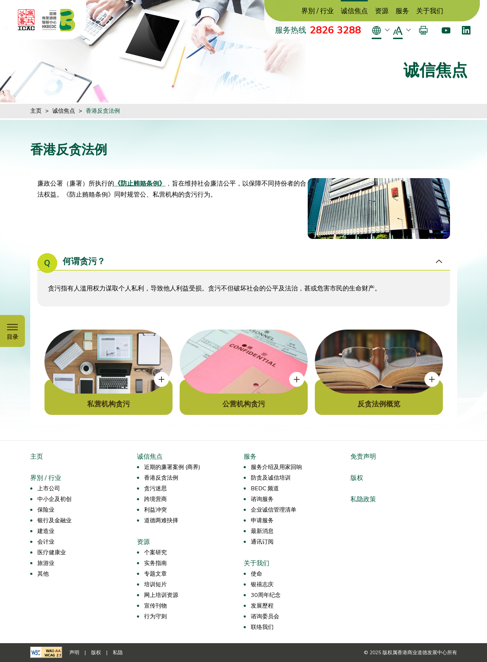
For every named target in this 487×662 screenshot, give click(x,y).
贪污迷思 (155, 488)
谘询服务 (262, 499)
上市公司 (48, 488)
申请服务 (262, 520)
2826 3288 (335, 30)
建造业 (45, 531)
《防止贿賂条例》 (139, 183)
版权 (356, 477)
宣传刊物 (155, 605)
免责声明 (363, 456)
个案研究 (155, 552)
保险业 (45, 509)
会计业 (45, 541)
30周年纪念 (266, 595)
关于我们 (429, 11)
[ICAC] (26, 20)
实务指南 (155, 563)
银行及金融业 (54, 520)
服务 (402, 11)
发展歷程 (262, 605)
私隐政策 (363, 499)
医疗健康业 (51, 552)
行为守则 (155, 616)
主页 (36, 111)
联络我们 (262, 627)
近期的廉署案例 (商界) (172, 467)
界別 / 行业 (317, 11)
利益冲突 (155, 509)
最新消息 (262, 531)
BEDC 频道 (265, 488)
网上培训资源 (161, 595)
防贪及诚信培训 (271, 477)
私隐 (118, 652)
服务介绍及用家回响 (276, 467)
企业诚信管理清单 (273, 509)
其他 (43, 573)
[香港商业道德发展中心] (58, 20)
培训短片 (155, 584)
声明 (74, 652)
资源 (381, 11)
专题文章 (155, 573)
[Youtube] (445, 30)
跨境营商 (155, 499)
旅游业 (45, 563)
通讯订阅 (262, 541)
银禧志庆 (262, 584)
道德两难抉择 (161, 520)
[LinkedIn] (466, 30)
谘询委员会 (265, 616)
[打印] (423, 30)
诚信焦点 (354, 11)
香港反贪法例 (103, 111)
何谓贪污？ (71, 262)
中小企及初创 (54, 499)
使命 (256, 573)
